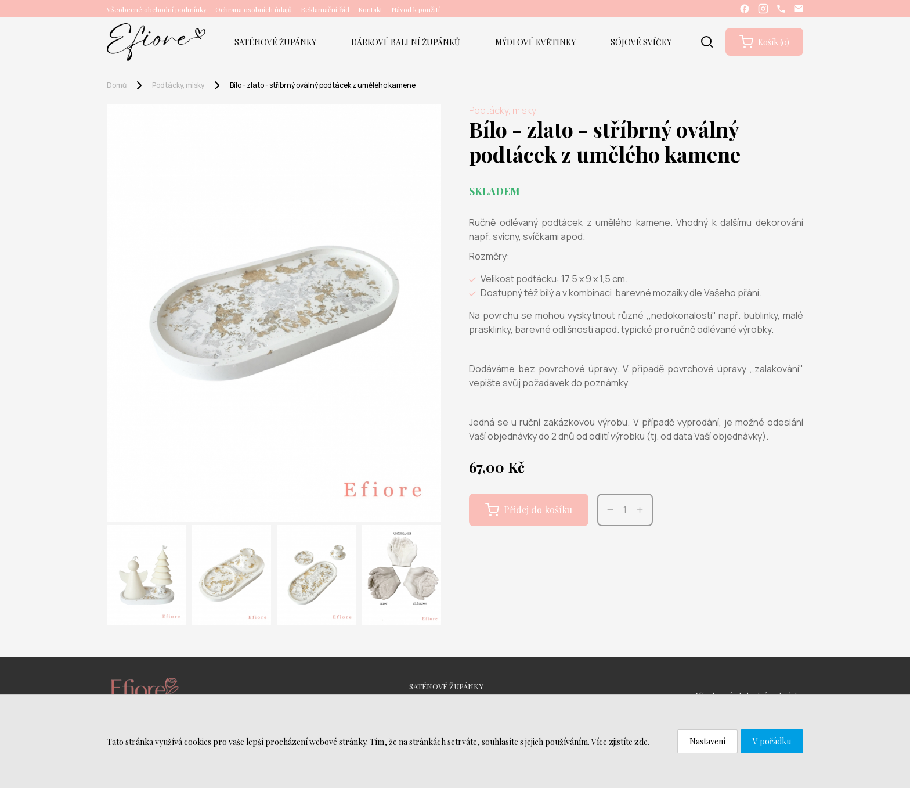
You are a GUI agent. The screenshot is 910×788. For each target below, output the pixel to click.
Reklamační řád (325, 9)
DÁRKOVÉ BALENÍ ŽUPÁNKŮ (405, 42)
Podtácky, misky (178, 85)
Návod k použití (415, 9)
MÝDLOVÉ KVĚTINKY (535, 42)
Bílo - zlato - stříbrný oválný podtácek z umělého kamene (323, 85)
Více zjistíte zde (619, 741)
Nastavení (707, 741)
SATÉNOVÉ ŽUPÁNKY (275, 42)
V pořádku (772, 741)
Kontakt (370, 9)
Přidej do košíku (528, 510)
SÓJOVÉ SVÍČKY (641, 42)
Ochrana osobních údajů (253, 9)
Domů (117, 85)
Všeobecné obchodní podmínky (157, 9)
